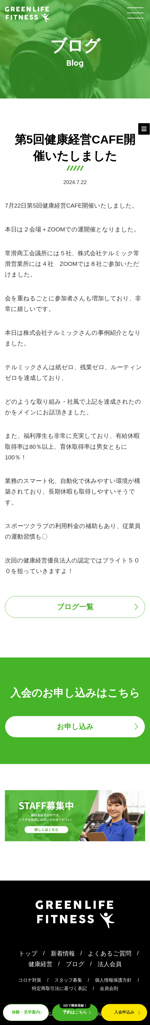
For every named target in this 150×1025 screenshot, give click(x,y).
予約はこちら (75, 1009)
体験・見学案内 (26, 1012)
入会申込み (124, 1012)
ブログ (75, 964)
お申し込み (75, 726)
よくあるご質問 (109, 953)
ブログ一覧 (75, 607)
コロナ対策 (29, 980)
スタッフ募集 (68, 980)
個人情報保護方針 (113, 980)
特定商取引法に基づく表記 (59, 988)
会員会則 (109, 988)
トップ (28, 953)
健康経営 (40, 964)
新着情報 (63, 953)
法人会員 (110, 964)
